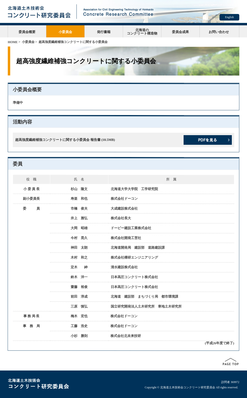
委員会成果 (180, 32)
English (229, 17)
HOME (13, 42)
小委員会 (65, 32)
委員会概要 (27, 32)
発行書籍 (103, 32)
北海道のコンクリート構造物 (142, 31)
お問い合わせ (219, 32)
